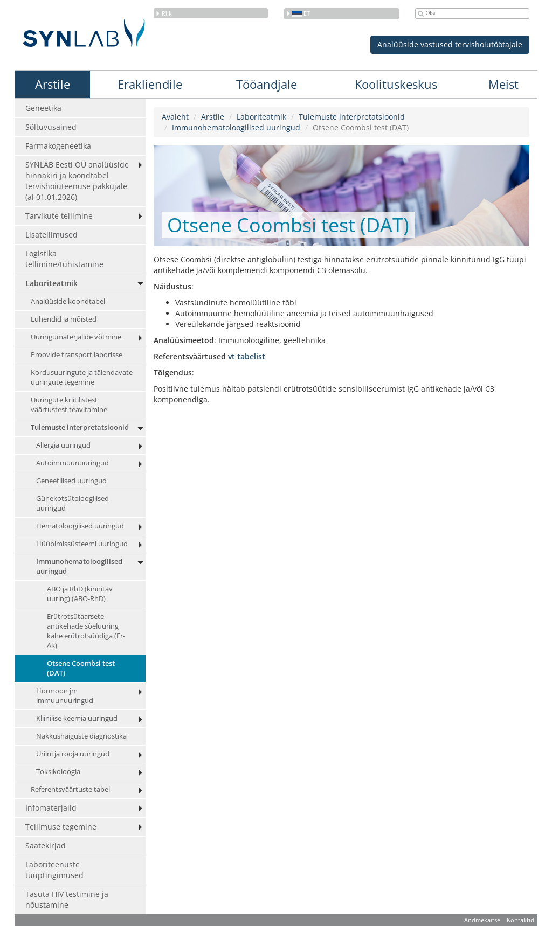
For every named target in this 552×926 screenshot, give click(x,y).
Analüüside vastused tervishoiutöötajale (449, 44)
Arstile (52, 84)
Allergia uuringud (63, 445)
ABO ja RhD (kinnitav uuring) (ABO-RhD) (80, 593)
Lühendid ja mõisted (63, 319)
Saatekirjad (45, 845)
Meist (503, 84)
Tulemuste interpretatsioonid (80, 427)
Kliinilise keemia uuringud (77, 718)
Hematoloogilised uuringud (80, 526)
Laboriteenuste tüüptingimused (54, 869)
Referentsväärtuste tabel (70, 789)
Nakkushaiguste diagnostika (81, 736)
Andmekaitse (482, 920)
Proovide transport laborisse (76, 354)
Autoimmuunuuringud (72, 463)
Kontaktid (520, 920)
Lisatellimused (51, 234)
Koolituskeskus (396, 84)
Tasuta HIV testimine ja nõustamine (66, 899)
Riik (163, 13)
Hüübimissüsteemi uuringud (82, 543)
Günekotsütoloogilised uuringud (72, 503)
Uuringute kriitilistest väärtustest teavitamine (69, 404)
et (298, 13)
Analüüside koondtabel (68, 301)
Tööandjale (266, 84)
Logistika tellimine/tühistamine (64, 258)
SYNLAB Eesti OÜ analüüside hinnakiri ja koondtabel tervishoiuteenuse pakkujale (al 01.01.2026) (77, 180)
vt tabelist (246, 356)
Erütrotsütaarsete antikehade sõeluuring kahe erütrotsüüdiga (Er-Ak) (86, 631)
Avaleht (175, 117)
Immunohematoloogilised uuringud (79, 566)
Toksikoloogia (58, 771)
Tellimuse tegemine (60, 826)
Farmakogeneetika (58, 146)
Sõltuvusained (51, 127)
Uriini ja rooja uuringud (72, 753)
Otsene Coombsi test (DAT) (81, 668)
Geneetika (43, 108)
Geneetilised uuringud (71, 480)
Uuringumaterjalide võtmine (76, 337)
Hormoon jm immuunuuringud (64, 695)
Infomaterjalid (51, 808)
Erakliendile (150, 84)
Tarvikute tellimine (59, 216)
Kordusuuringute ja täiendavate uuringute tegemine (82, 377)
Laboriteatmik (51, 283)
